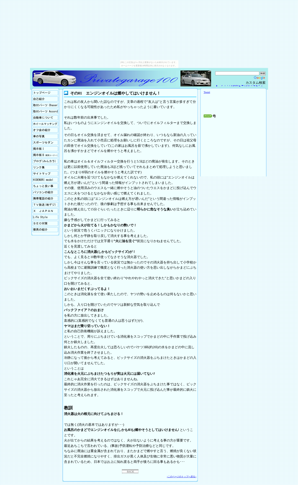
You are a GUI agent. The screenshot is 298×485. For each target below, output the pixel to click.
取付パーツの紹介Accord (45, 111)
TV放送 (45, 204)
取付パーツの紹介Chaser (45, 105)
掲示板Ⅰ (45, 148)
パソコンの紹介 (45, 192)
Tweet (207, 92)
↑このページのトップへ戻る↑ (181, 476)
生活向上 (45, 217)
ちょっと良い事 (45, 186)
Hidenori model (45, 179)
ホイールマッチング (45, 123)
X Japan (45, 210)
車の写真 (45, 136)
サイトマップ (45, 173)
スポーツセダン (45, 142)
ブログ (45, 161)
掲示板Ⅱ (45, 155)
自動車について (45, 117)
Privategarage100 (105, 78)
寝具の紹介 (45, 229)
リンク (45, 167)
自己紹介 (45, 99)
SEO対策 (45, 223)
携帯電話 (45, 198)
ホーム (45, 92)
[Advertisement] (233, 146)
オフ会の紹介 (45, 130)
